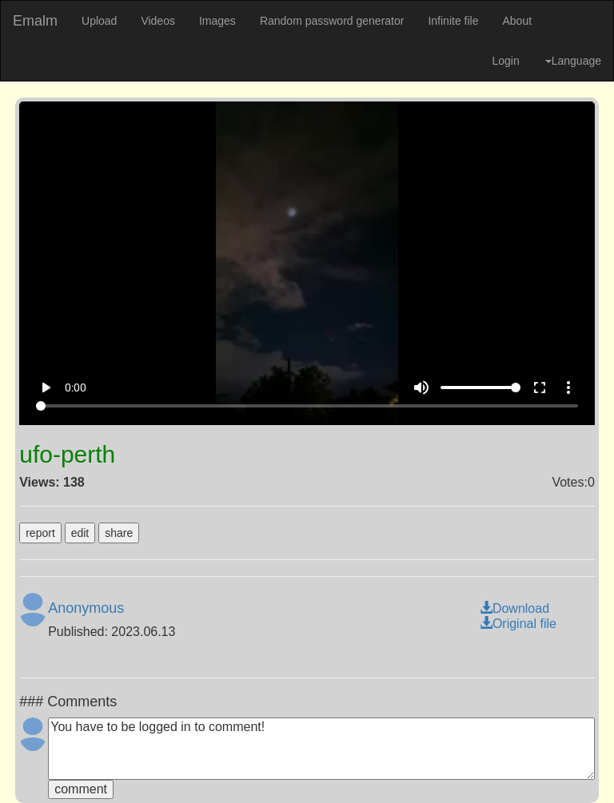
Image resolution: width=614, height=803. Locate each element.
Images (217, 20)
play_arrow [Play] (45, 387)
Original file (518, 623)
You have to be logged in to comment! (321, 749)
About (517, 20)
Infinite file (453, 20)
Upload (99, 20)
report (40, 533)
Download (514, 608)
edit (80, 533)
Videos (158, 20)
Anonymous (86, 608)
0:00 (75, 387)
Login (505, 60)
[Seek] (307, 406)
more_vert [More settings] (568, 387)
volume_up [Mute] (421, 387)
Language (573, 60)
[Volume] (480, 387)
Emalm (35, 21)
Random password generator (332, 20)
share (119, 533)
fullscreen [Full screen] (539, 387)
